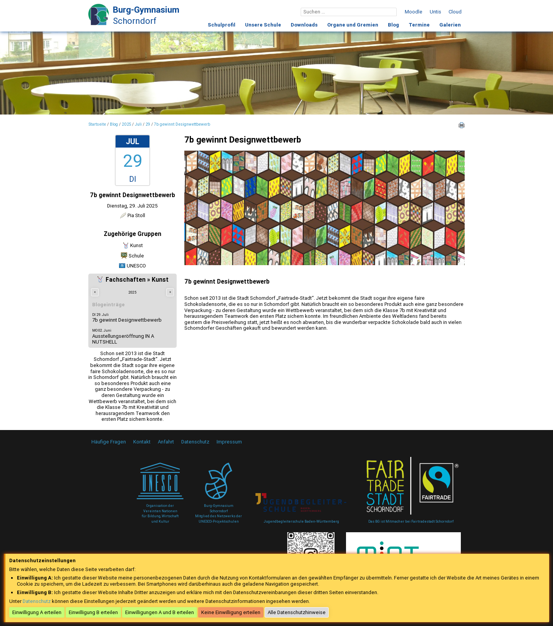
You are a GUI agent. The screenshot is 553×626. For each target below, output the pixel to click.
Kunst (136, 245)
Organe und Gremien (352, 25)
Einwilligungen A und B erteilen (159, 612)
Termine (419, 25)
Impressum (229, 442)
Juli (138, 124)
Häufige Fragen (108, 442)
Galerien (450, 25)
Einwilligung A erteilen (36, 612)
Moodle (413, 12)
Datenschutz (195, 442)
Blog (393, 25)
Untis (435, 12)
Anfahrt (166, 442)
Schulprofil (221, 25)
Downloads (304, 25)
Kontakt (142, 442)
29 (148, 124)
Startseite (97, 124)
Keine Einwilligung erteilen (230, 612)
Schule (136, 256)
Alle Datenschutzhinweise (297, 612)
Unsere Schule (263, 25)
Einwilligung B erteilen (93, 612)
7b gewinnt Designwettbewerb (182, 124)
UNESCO (136, 266)
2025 (126, 124)
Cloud (455, 12)
